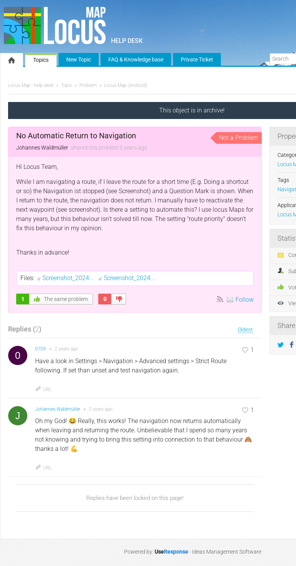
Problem (88, 85)
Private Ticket (197, 59)
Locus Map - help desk (31, 85)
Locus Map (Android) (125, 85)
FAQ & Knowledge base (135, 59)
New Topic (78, 59)
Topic (66, 85)
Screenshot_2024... (68, 278)
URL (43, 389)
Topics (41, 60)
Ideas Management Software (226, 551)
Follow (244, 299)
